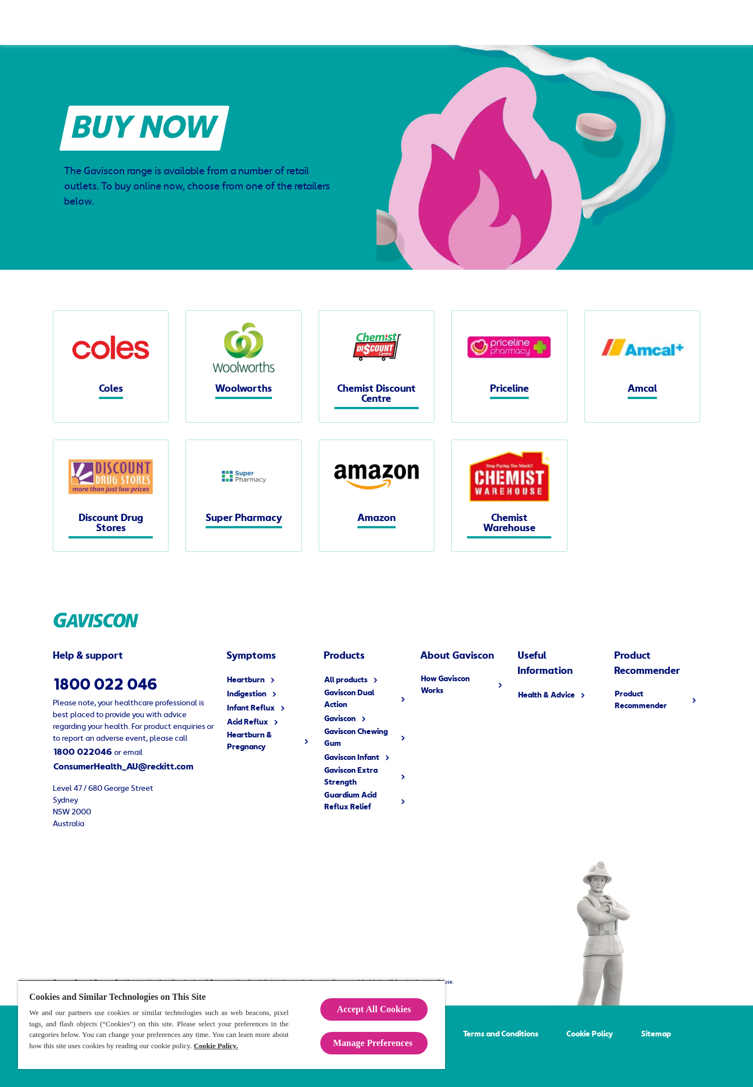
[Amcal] (642, 366)
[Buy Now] (674, 22)
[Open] (733, 22)
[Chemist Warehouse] (509, 496)
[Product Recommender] (583, 22)
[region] (231, 1024)
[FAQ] (501, 22)
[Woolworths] (243, 366)
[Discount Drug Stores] (111, 496)
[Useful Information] (429, 22)
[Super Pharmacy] (243, 496)
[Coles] (111, 366)
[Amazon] (376, 496)
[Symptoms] (218, 22)
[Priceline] (509, 366)
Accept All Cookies (374, 1009)
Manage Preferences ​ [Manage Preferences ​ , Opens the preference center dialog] (374, 1043)
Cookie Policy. (216, 1045)
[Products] (121, 22)
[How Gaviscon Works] (320, 22)
